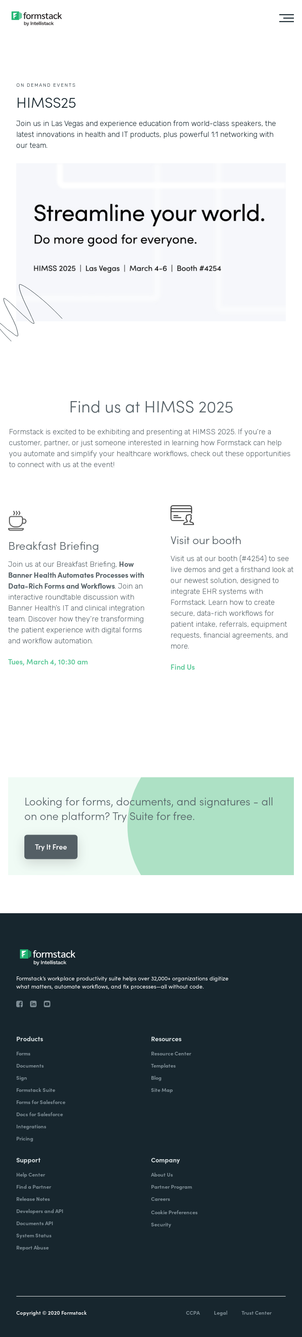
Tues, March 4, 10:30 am (48, 672)
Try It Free (51, 857)
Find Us (182, 677)
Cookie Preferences (174, 1212)
